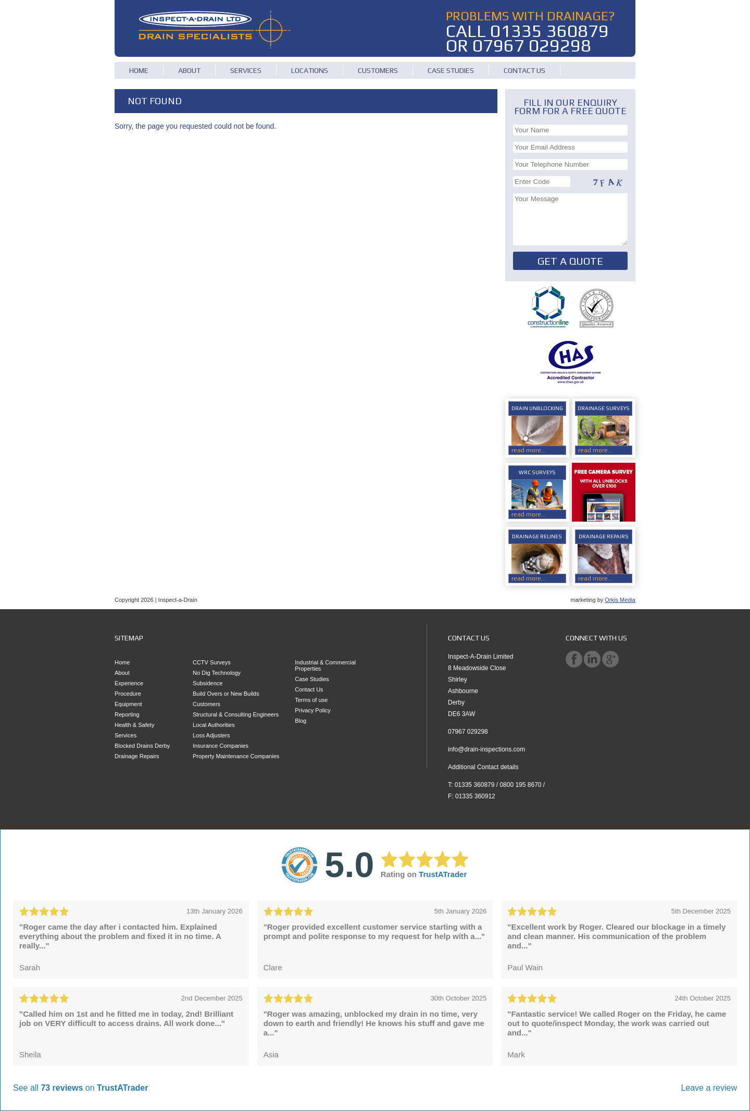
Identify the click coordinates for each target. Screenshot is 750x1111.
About (189, 70)
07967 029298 (531, 45)
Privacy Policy (312, 710)
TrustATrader (443, 874)
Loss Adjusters (211, 735)
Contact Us (524, 70)
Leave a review (709, 1087)
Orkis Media (620, 600)
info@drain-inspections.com (486, 749)
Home (138, 70)
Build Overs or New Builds (226, 693)
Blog (300, 721)
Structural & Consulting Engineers (236, 714)
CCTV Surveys (212, 662)
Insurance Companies (220, 746)
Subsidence (208, 683)
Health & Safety (134, 725)
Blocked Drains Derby (142, 746)
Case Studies (451, 70)
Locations (309, 70)
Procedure (128, 693)
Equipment (128, 704)
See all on (80, 1087)
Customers (378, 70)
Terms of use (311, 700)
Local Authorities (214, 725)
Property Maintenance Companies (236, 756)
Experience (129, 683)
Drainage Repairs (137, 756)
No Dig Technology (217, 673)
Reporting (127, 714)
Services (245, 70)
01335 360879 (549, 30)
